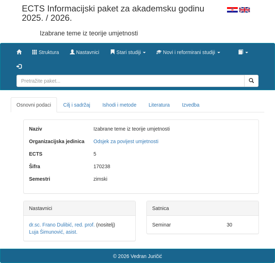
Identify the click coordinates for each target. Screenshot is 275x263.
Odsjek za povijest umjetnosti (125, 141)
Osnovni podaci (33, 105)
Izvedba (190, 105)
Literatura (159, 105)
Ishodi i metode (119, 105)
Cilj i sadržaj (76, 105)
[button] (128, 50)
